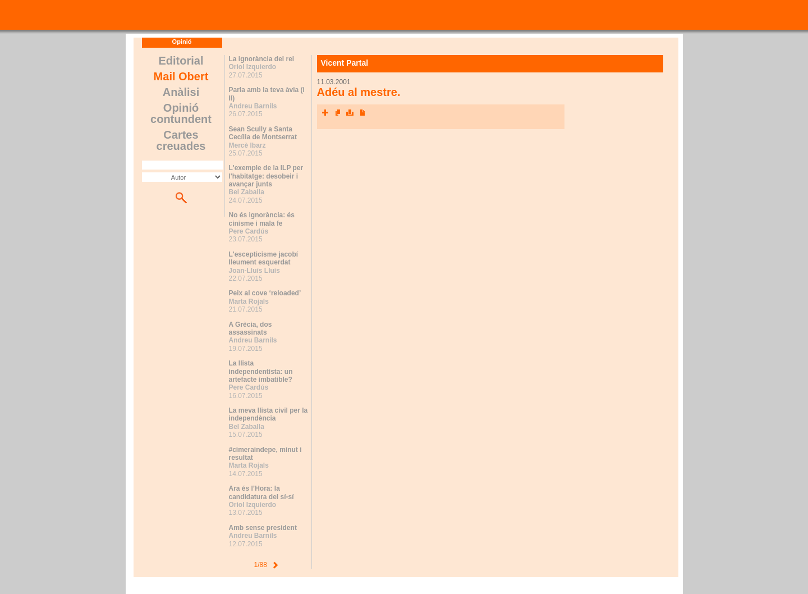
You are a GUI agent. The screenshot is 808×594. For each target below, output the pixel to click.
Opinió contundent (181, 113)
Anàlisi (181, 92)
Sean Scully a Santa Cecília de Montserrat (263, 133)
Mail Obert (181, 76)
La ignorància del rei (262, 59)
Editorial (180, 60)
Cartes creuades (181, 140)
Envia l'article (338, 113)
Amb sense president (263, 528)
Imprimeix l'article (350, 113)
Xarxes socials (325, 113)
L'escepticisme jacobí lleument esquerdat (264, 258)
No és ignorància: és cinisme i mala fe (262, 219)
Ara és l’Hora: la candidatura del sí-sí (261, 492)
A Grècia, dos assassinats (250, 328)
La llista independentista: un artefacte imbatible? (261, 371)
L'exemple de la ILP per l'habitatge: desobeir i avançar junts (266, 176)
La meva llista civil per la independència (268, 414)
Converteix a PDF (362, 113)
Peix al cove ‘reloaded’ (265, 293)
